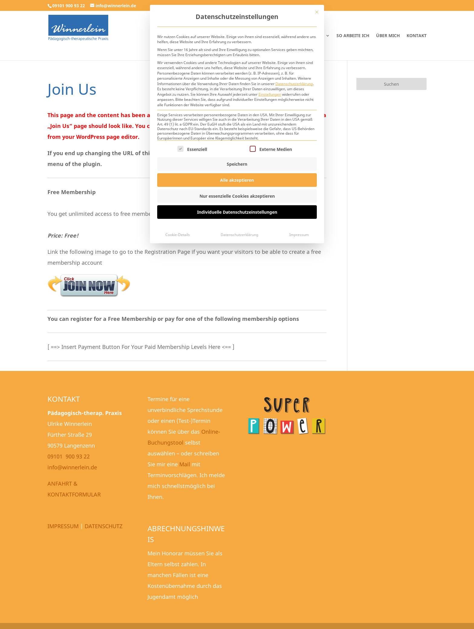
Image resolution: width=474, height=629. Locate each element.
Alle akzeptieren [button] (237, 180)
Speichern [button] (237, 164)
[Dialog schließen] (317, 12)
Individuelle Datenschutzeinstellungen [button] (237, 212)
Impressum (299, 234)
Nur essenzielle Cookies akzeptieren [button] (237, 196)
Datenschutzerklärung (294, 83)
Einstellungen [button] (269, 94)
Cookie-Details (177, 234)
